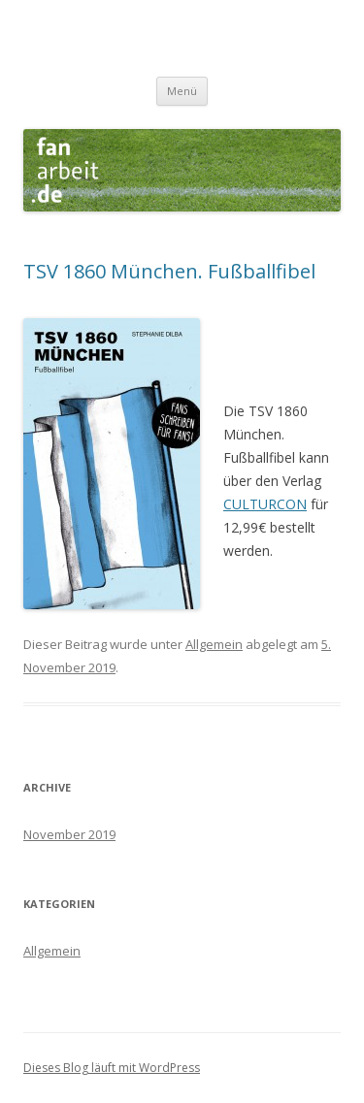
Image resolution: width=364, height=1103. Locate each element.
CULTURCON (265, 504)
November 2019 (69, 834)
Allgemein (214, 644)
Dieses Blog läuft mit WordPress (111, 1067)
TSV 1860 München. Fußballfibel (169, 271)
